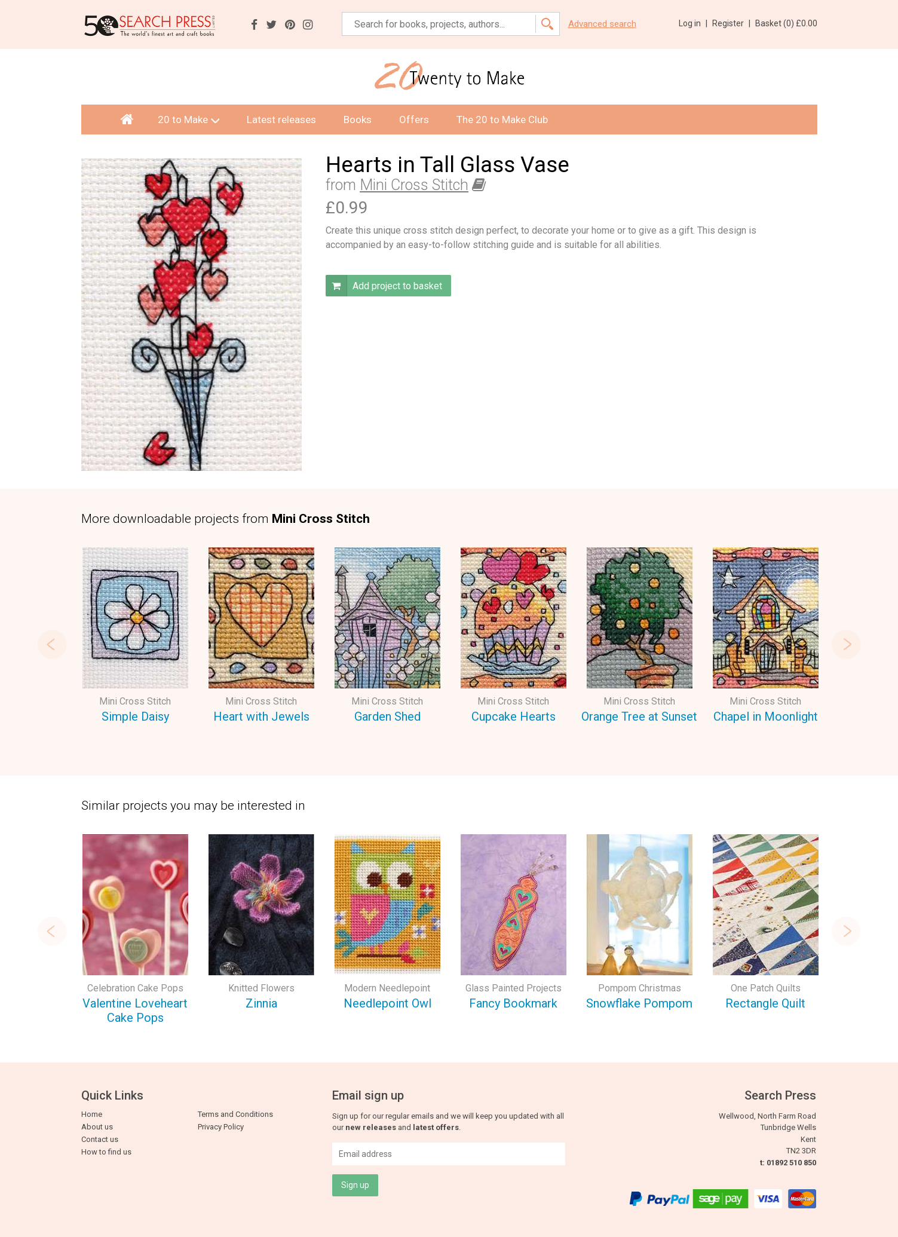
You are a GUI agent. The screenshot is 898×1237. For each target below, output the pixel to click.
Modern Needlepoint (387, 988)
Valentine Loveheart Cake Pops (135, 1010)
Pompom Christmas (639, 988)
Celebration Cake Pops (135, 988)
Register (731, 23)
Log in (693, 23)
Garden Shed (387, 716)
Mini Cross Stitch (414, 185)
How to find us (106, 1151)
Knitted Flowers (261, 988)
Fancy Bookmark (513, 1003)
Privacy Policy (221, 1126)
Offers (414, 119)
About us (97, 1126)
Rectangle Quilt (765, 1003)
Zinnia (261, 1003)
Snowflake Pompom (639, 1003)
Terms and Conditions (235, 1114)
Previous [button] (45, 644)
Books (358, 119)
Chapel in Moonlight (765, 716)
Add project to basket (384, 285)
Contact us (99, 1139)
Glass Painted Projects (513, 988)
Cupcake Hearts (513, 716)
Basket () (786, 23)
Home (91, 1114)
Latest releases (281, 119)
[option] (135, 637)
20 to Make (188, 119)
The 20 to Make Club (502, 119)
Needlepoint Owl (387, 1003)
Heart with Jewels (261, 716)
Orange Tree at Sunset (639, 716)
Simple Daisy (135, 716)
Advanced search (602, 24)
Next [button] (853, 644)
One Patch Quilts (766, 988)
